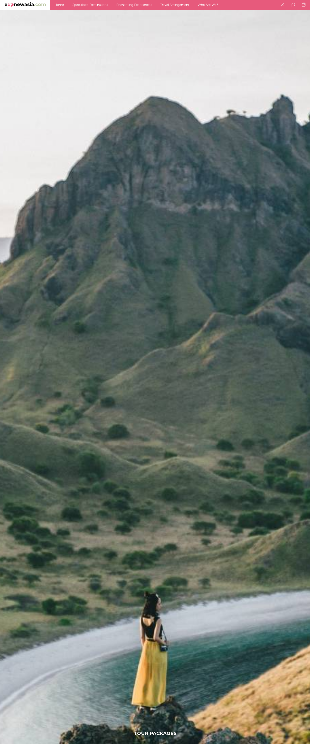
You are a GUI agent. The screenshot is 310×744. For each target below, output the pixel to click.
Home (59, 5)
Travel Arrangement (174, 5)
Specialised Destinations (90, 5)
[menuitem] (59, 5)
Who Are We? (208, 5)
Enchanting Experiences (134, 5)
